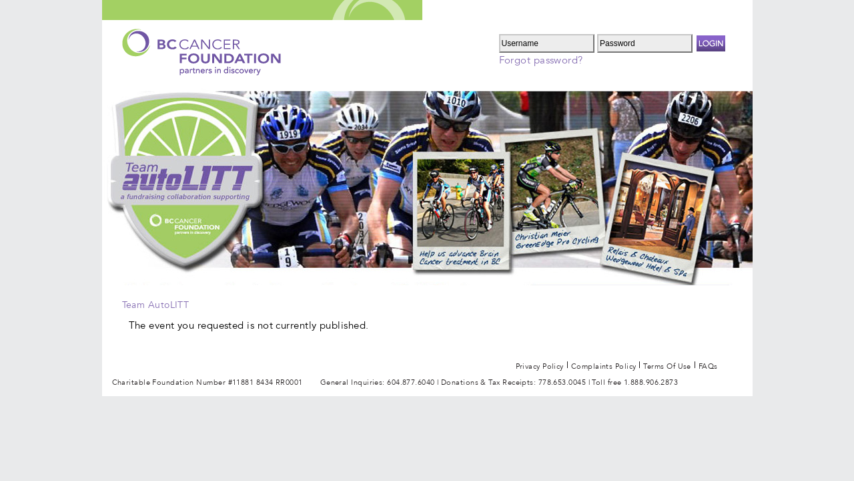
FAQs (708, 364)
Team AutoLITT (155, 305)
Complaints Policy (603, 364)
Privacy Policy (540, 364)
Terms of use (667, 364)
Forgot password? (541, 60)
